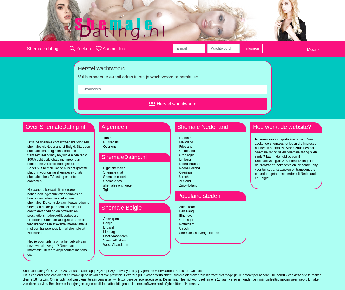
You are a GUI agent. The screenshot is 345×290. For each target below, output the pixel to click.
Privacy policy (127, 271)
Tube (107, 138)
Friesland (185, 147)
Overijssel (186, 172)
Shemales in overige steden (199, 233)
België (107, 223)
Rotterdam (186, 224)
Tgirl (106, 190)
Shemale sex (112, 181)
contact (69, 250)
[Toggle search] (80, 49)
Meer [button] (311, 49)
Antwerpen (111, 219)
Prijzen (101, 271)
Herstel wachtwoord (172, 104)
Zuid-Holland (188, 185)
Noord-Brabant (190, 164)
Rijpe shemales (114, 168)
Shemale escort (114, 177)
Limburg (109, 232)
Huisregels (111, 142)
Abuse (73, 271)
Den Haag (186, 211)
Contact (196, 271)
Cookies (182, 271)
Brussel (108, 227)
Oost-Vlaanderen (115, 236)
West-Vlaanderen (115, 245)
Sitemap (87, 271)
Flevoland (186, 142)
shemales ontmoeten (118, 185)
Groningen (186, 155)
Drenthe (185, 138)
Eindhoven (187, 215)
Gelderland (187, 151)
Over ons (109, 147)
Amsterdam (187, 207)
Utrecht (184, 177)
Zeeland (185, 181)
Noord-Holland (189, 168)
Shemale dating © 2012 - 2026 (45, 271)
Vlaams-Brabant (114, 240)
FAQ (111, 271)
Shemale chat (113, 172)
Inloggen (252, 48)
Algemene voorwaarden (157, 271)
